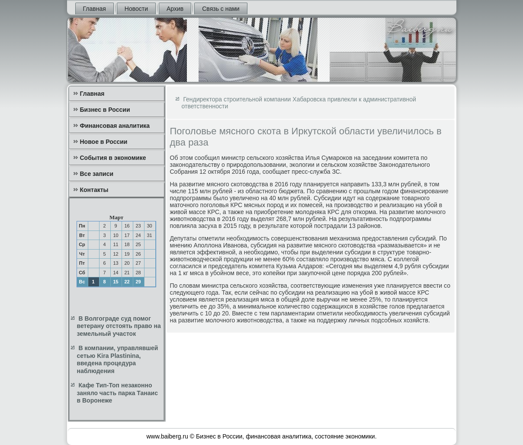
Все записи (97, 173)
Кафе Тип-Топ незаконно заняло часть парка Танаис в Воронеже (117, 393)
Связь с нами (220, 8)
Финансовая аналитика (115, 125)
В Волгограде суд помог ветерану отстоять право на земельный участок (119, 326)
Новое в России (104, 141)
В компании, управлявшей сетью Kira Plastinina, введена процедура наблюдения (117, 359)
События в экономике (113, 157)
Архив (175, 8)
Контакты (94, 189)
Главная (94, 8)
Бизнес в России (105, 109)
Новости (136, 8)
